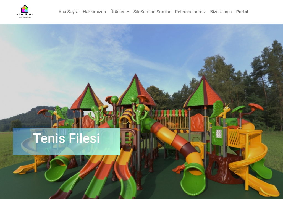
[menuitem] (68, 11)
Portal (242, 11)
